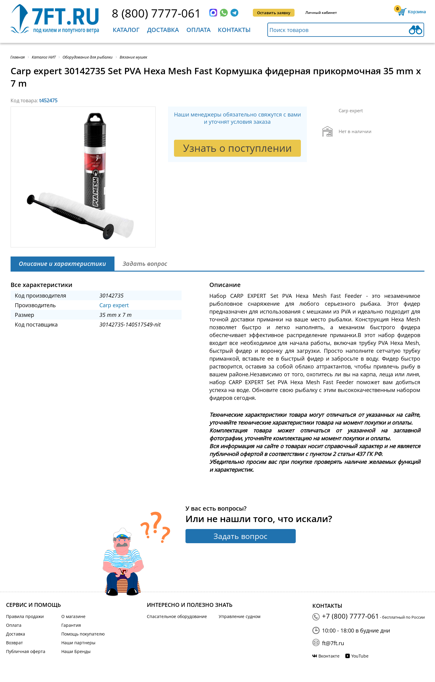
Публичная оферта (25, 651)
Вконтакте (329, 656)
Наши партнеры (78, 642)
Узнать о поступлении (237, 148)
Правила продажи (25, 616)
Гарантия (71, 625)
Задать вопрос (240, 536)
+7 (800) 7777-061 (350, 615)
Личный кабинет (321, 12)
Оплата (198, 30)
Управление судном (239, 616)
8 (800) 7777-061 (156, 13)
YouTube (360, 656)
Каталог (126, 30)
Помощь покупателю (83, 634)
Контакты (234, 30)
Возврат (14, 642)
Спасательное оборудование (177, 616)
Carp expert (114, 305)
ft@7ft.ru (333, 643)
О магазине (73, 616)
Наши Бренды (76, 651)
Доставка (163, 30)
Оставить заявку (273, 12)
